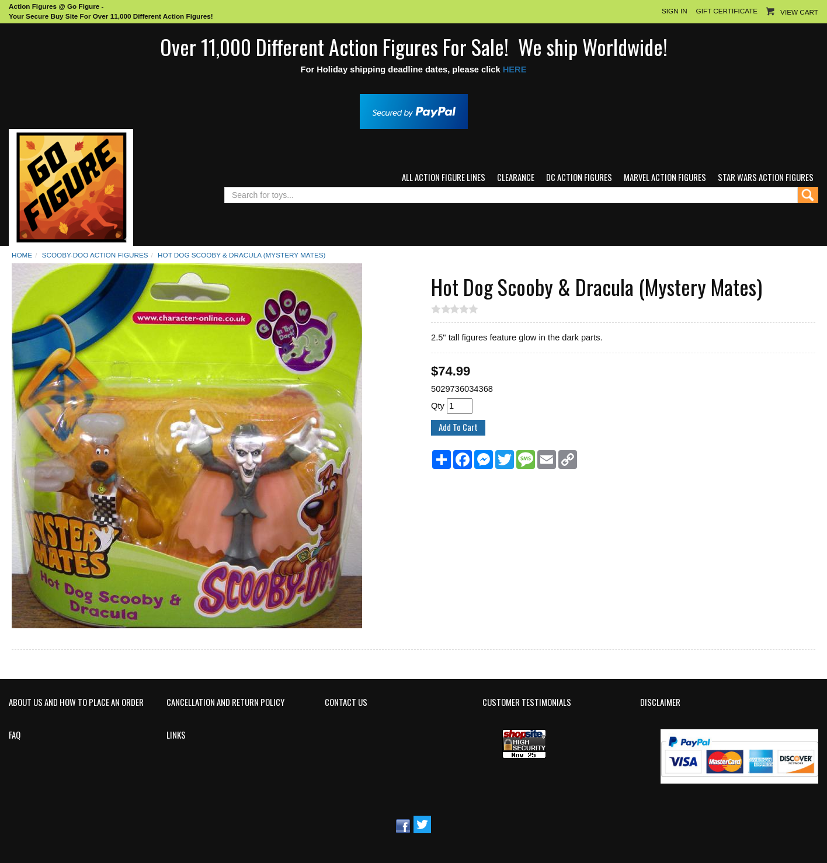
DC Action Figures (579, 177)
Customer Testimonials (526, 702)
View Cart (799, 12)
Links (176, 735)
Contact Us (346, 702)
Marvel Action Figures (665, 177)
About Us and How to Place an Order (76, 702)
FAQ (14, 735)
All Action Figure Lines (443, 177)
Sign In (674, 11)
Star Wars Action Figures (766, 177)
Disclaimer (660, 702)
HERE (515, 69)
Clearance (515, 177)
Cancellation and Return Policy (225, 702)
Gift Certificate (726, 11)
